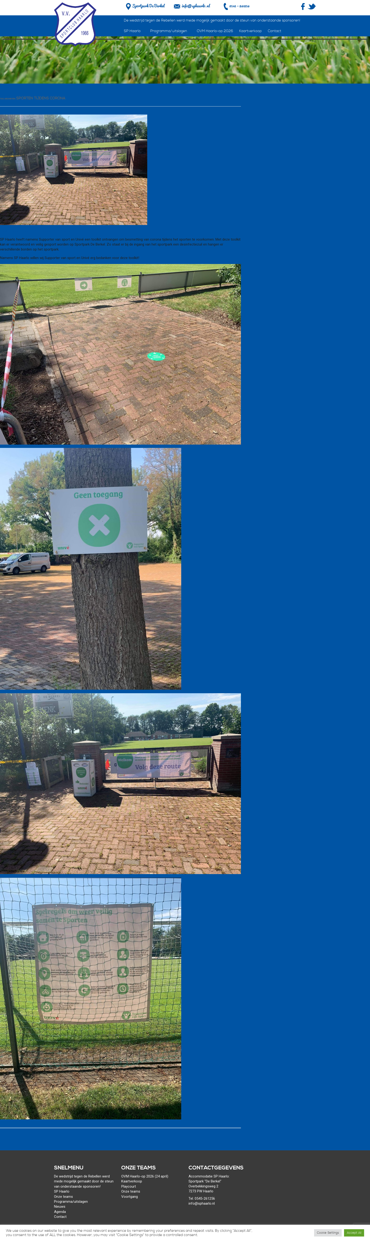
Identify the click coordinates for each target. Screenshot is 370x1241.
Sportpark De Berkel (144, 6)
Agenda (60, 1212)
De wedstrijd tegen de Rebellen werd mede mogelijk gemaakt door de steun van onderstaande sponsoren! (212, 20)
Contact (274, 31)
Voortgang (129, 1196)
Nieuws (59, 1206)
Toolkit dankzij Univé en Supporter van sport (36, 231)
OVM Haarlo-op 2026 (215, 31)
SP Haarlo (132, 31)
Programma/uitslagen (168, 31)
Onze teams (63, 1196)
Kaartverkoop (250, 31)
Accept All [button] (354, 1233)
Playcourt (128, 1186)
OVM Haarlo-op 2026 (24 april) (144, 1176)
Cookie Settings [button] (328, 1233)
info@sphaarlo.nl (196, 6)
